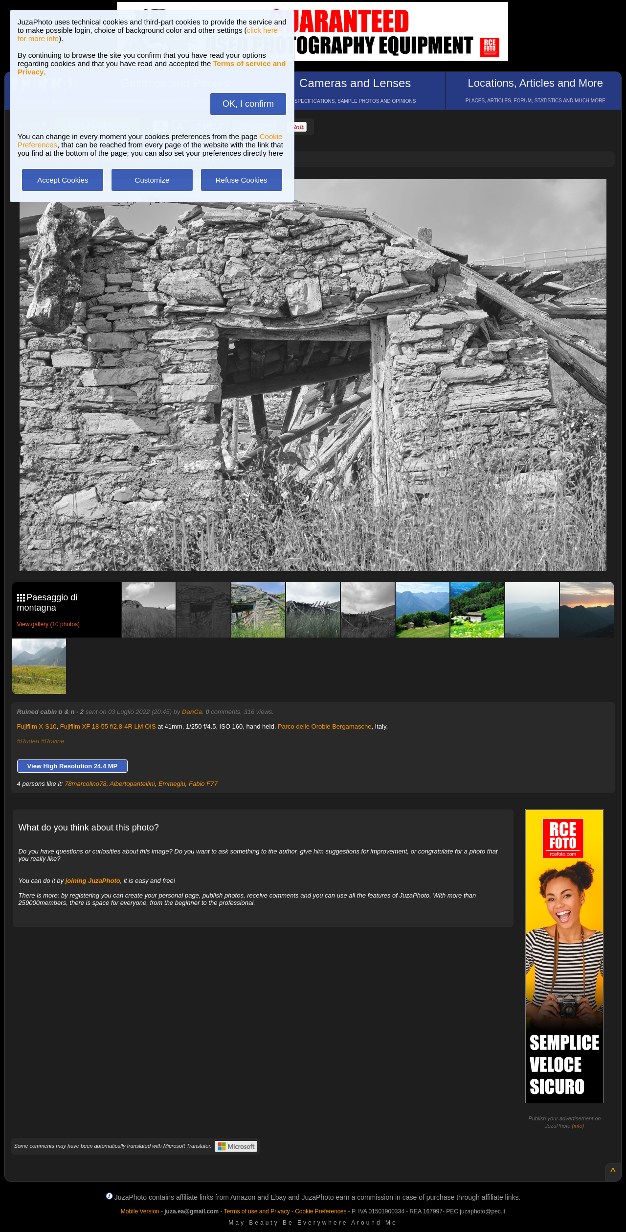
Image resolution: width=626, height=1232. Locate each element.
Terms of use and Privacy (257, 1211)
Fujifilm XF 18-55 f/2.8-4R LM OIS (108, 726)
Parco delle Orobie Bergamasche (325, 726)
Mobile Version (140, 1211)
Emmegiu (171, 783)
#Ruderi (28, 741)
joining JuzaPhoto (93, 880)
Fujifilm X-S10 (37, 726)
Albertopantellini (132, 783)
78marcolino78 (85, 783)
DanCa (192, 711)
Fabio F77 (203, 783)
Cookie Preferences (320, 1211)
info (578, 1126)
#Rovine (53, 741)
